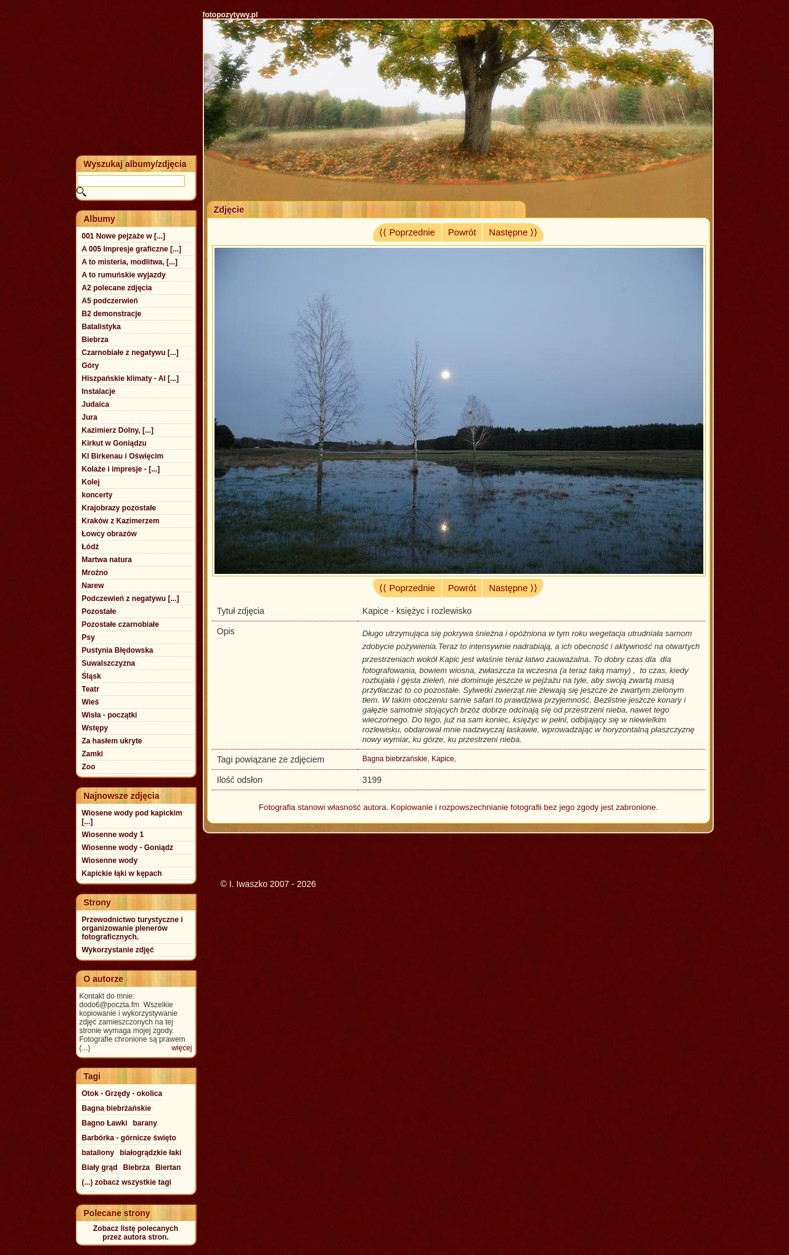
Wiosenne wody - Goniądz (128, 847)
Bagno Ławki (105, 1123)
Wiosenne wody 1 (113, 834)
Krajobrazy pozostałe (119, 508)
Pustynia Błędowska (117, 650)
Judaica (96, 404)
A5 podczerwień (110, 300)
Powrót (462, 232)
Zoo (89, 766)
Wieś (90, 702)
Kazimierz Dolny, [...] (117, 430)
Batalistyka (101, 326)
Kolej (91, 482)
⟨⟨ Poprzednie (407, 232)
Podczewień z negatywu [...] (130, 598)
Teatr (90, 689)
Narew (93, 585)
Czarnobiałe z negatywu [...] (130, 352)
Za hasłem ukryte (112, 741)
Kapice (442, 758)
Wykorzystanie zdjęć (118, 950)
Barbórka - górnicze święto (129, 1138)
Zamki (93, 754)
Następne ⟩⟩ (513, 232)
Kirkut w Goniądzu (114, 443)
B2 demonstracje (112, 313)
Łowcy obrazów (109, 533)
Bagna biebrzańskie (394, 758)
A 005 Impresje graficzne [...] (132, 249)
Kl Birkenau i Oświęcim (123, 456)
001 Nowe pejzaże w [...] (123, 236)
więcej (181, 1048)
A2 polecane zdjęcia (117, 288)
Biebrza (95, 339)
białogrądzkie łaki (150, 1152)
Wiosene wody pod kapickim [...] (132, 817)
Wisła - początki (109, 715)
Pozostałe (99, 611)
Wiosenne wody (110, 860)
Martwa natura (107, 559)
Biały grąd (100, 1167)
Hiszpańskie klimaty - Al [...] (130, 378)
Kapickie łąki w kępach (122, 873)
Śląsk (91, 676)
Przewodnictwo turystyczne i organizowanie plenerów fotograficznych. (132, 928)
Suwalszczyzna (109, 663)
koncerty (97, 495)
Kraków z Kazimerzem (121, 521)
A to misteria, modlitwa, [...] (130, 262)
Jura (89, 417)
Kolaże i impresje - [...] (121, 469)
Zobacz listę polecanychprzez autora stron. (135, 1232)
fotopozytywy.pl (230, 14)
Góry (90, 365)
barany (145, 1123)
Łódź (90, 546)
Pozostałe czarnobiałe (120, 624)
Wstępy (95, 728)
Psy (88, 637)
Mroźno (95, 572)
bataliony (98, 1152)
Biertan (168, 1167)
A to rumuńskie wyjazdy (124, 275)
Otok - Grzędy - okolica (122, 1093)
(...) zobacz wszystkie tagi (126, 1182)
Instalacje (99, 391)
